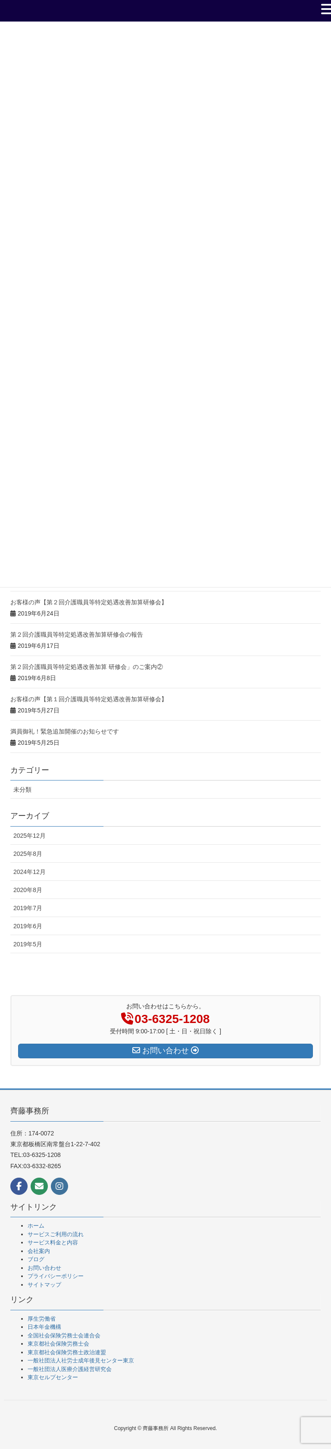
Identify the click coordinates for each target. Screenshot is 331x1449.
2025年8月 (27, 853)
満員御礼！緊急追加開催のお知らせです (64, 731)
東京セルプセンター (53, 1377)
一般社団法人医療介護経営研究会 (70, 1369)
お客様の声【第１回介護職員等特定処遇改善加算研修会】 (88, 699)
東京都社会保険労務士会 (58, 1343)
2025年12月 (29, 835)
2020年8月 (27, 889)
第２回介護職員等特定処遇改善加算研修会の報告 (76, 634)
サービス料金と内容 (53, 1242)
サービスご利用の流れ (56, 1234)
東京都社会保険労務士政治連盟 (67, 1352)
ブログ (36, 1259)
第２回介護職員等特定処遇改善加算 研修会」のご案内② (86, 666)
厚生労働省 (42, 1318)
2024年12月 (29, 871)
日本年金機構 (44, 1327)
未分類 (22, 789)
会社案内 (39, 1251)
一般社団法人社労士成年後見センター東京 (81, 1360)
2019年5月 (27, 944)
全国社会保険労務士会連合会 (64, 1335)
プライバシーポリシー (56, 1276)
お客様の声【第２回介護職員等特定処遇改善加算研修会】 (88, 602)
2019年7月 (27, 908)
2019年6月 (27, 926)
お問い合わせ (44, 1268)
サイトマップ (44, 1284)
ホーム (36, 1225)
